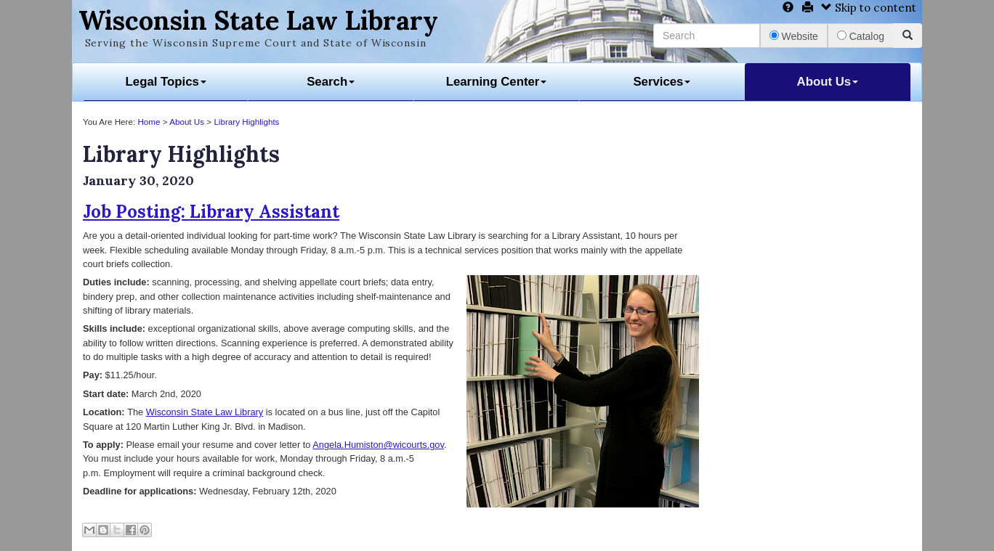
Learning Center (496, 82)
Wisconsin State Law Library (258, 20)
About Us (828, 82)
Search (331, 82)
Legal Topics (166, 82)
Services (661, 82)
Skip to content (868, 8)
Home (148, 121)
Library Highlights (246, 121)
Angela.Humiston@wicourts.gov (378, 444)
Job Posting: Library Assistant (211, 211)
